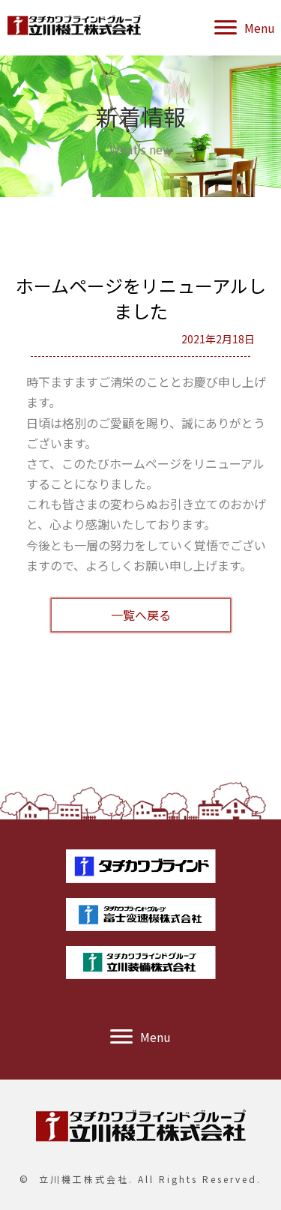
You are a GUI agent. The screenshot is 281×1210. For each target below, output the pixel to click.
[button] (244, 27)
